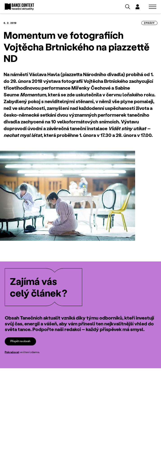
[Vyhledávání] (128, 7)
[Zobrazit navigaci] (152, 7)
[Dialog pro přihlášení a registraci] (138, 7)
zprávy (149, 23)
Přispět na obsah (20, 341)
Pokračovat (12, 352)
